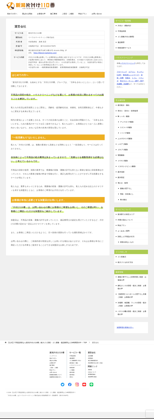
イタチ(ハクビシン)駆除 (127, 173)
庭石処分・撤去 (123, 112)
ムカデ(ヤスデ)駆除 (125, 146)
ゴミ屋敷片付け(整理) (126, 44)
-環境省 (90, 376)
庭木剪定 (121, 184)
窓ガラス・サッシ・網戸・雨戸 (132, 88)
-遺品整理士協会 (92, 384)
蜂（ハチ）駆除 (123, 123)
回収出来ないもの (127, 249)
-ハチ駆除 (71, 377)
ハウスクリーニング (127, 70)
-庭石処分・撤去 (73, 370)
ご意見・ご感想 (68, 21)
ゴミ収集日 (122, 264)
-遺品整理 (71, 365)
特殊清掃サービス (124, 55)
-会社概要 (90, 363)
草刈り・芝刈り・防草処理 (128, 118)
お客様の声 (41, 21)
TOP (47, 350)
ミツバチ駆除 (125, 140)
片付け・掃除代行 (124, 33)
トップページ (53, 363)
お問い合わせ (97, 21)
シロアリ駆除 (123, 151)
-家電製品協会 (91, 381)
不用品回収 (122, 38)
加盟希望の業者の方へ (125, 335)
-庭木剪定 (71, 381)
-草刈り (71, 384)
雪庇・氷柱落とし (127, 201)
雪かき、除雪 (123, 190)
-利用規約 (90, 365)
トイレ (134, 85)
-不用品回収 (72, 363)
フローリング (122, 79)
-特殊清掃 (71, 374)
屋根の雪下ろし (126, 196)
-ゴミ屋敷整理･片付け (75, 367)
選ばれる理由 (27, 21)
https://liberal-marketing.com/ (45, 60)
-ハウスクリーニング (74, 372)
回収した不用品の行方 (126, 244)
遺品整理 (121, 49)
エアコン (131, 79)
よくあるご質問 (123, 238)
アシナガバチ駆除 (127, 129)
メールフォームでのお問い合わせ (125, 14)
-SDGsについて (92, 379)
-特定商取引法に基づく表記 (95, 370)
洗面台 (127, 85)
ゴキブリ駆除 (123, 157)
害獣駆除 (121, 162)
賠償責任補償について (56, 381)
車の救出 (123, 207)
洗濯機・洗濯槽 (122, 91)
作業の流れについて (125, 227)
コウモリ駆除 (123, 168)
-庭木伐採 (71, 379)
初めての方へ (12, 21)
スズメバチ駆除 (126, 134)
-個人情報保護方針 (93, 367)
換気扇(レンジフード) (131, 82)
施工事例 (53, 21)
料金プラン (82, 21)
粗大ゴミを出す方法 (125, 269)
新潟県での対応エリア (126, 221)
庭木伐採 (121, 179)
